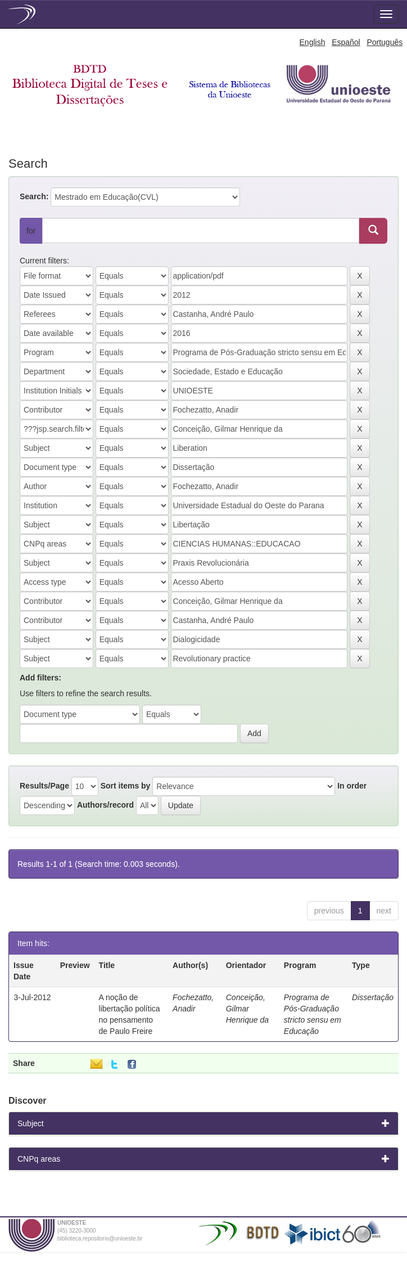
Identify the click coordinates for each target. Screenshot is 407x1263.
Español (346, 42)
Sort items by (126, 785)
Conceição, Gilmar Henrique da (247, 1008)
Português (385, 42)
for (30, 230)
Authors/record (105, 804)
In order (352, 785)
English (312, 42)
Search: (34, 196)
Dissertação (373, 997)
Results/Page (44, 785)
